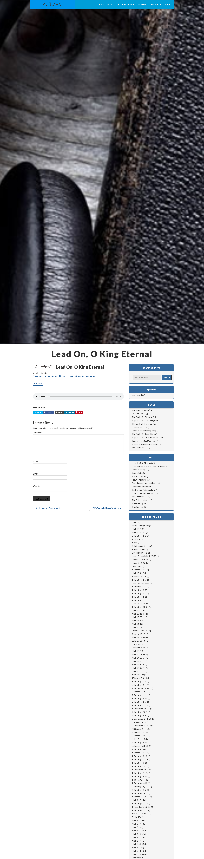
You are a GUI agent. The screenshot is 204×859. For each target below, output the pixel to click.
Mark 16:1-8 (137, 610)
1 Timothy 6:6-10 (139, 783)
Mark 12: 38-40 (67, 376)
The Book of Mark (140, 410)
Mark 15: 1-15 (138, 529)
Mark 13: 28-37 (138, 627)
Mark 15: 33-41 (139, 617)
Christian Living (138, 427)
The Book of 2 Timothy (142, 424)
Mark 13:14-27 (138, 637)
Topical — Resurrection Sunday (145, 444)
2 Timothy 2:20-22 (140, 691)
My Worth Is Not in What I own (106, 507)
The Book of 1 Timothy (142, 417)
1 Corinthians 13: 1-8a (141, 769)
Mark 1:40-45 (138, 844)
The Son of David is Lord (48, 507)
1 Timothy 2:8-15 (139, 590)
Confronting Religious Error (143, 490)
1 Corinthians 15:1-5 (141, 708)
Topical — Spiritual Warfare (143, 440)
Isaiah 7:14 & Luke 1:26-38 (144, 556)
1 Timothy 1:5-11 (139, 596)
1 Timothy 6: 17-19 (140, 796)
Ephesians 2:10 (138, 732)
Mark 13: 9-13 (138, 620)
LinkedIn (69, 412)
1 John (135, 542)
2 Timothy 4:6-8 (139, 715)
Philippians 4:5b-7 (139, 857)
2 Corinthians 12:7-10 (141, 725)
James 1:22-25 (138, 563)
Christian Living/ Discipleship (144, 430)
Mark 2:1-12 (137, 837)
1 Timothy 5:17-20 (140, 759)
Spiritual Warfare (139, 476)
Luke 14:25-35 (138, 603)
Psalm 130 (136, 817)
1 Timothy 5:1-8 (139, 766)
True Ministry (137, 503)
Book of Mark (138, 413)
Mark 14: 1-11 (138, 651)
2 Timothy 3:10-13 (140, 712)
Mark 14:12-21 (138, 654)
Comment (38, 432)
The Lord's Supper (139, 447)
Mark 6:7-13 (137, 824)
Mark (134, 522)
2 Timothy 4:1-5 (139, 535)
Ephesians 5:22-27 (140, 630)
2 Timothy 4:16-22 (140, 735)
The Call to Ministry (140, 500)
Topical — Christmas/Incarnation (146, 437)
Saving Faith (137, 473)
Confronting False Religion (143, 493)
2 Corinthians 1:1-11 (141, 546)
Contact (168, 4)
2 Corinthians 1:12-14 (141, 718)
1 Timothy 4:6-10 (139, 776)
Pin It (79, 412)
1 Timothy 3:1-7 (139, 569)
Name (36, 461)
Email (36, 473)
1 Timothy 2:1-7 (139, 580)
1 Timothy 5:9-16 (139, 763)
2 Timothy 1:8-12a (140, 749)
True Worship (137, 507)
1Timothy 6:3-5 (139, 779)
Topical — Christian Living (143, 420)
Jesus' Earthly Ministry (141, 462)
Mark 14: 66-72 (139, 668)
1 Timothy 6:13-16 (140, 803)
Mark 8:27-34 (138, 800)
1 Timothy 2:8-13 (139, 698)
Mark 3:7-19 (137, 847)
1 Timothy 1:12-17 (140, 600)
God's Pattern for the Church (144, 483)
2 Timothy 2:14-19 (140, 695)
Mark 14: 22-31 (139, 657)
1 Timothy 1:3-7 (139, 593)
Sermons (141, 4)
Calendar (154, 4)
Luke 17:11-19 (138, 739)
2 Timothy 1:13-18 (140, 705)
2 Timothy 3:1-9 (139, 685)
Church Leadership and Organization (147, 466)
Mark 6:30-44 (138, 854)
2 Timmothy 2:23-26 (141, 688)
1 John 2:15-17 (138, 549)
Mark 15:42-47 (138, 613)
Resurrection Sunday (140, 479)
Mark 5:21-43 (138, 830)
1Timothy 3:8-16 (139, 678)
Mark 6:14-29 (138, 851)
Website (36, 486)
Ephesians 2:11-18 (140, 559)
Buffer (59, 412)
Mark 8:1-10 (137, 820)
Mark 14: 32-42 (139, 532)
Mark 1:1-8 (137, 840)
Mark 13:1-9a (138, 674)
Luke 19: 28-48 (138, 641)
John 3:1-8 (136, 566)
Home (101, 4)
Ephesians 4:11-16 (140, 746)
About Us (112, 4)
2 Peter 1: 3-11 (138, 539)
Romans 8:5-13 (138, 644)
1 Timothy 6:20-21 (140, 793)
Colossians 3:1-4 (139, 722)
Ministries (127, 4)
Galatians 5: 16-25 (140, 647)
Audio (38, 383)
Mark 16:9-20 (138, 573)
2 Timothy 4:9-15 (139, 742)
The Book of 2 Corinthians (143, 434)
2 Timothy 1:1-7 (139, 790)
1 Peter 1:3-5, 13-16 (141, 807)
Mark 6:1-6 (137, 827)
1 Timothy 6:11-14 (140, 810)
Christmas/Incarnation (141, 486)
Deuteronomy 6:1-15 (141, 552)
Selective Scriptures (140, 583)
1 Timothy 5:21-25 (140, 756)
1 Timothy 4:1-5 (139, 681)
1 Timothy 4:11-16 (140, 773)
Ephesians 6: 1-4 (139, 576)
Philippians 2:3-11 (140, 729)
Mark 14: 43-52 (139, 661)
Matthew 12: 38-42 (140, 813)
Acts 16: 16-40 (138, 634)
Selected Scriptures (140, 525)
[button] (118, 4)
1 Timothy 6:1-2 (139, 752)
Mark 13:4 (136, 624)
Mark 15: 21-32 (139, 671)
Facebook (48, 412)
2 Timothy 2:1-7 (139, 702)
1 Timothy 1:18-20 (140, 607)
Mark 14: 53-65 (139, 664)
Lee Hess (136, 395)
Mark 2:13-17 (138, 834)
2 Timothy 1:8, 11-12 (141, 786)
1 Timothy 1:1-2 (139, 586)
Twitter (38, 412)
